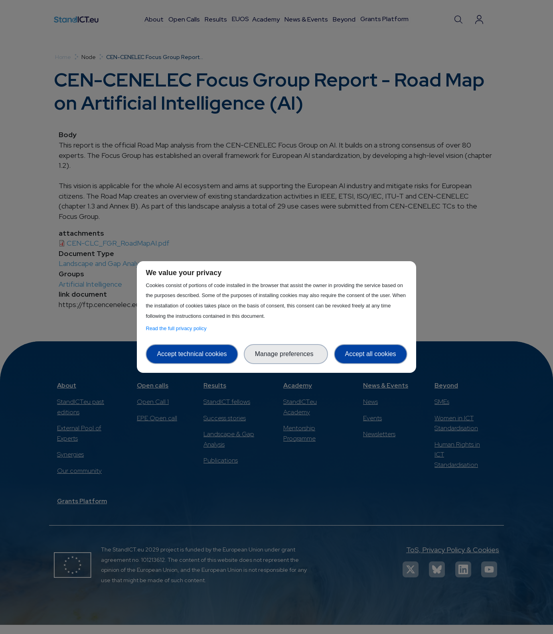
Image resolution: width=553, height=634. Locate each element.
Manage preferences (286, 353)
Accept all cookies (370, 353)
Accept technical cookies (192, 353)
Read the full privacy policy (177, 328)
